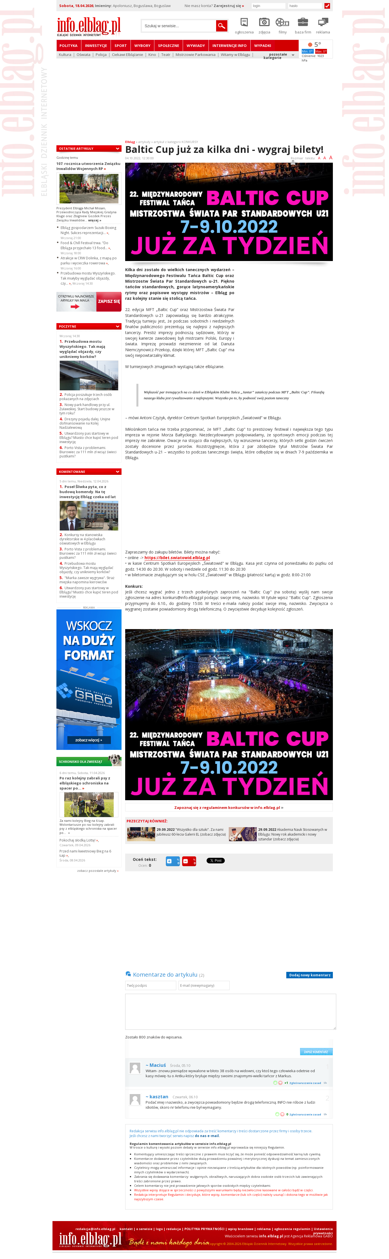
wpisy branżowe (240, 1229)
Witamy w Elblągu (235, 55)
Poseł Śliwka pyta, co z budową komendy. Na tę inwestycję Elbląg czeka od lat (88, 491)
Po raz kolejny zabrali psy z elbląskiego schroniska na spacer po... (85, 783)
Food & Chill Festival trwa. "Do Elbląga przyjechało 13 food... (85, 245)
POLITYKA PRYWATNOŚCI (204, 1229)
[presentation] (254, 1045)
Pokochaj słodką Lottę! (79, 840)
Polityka (68, 45)
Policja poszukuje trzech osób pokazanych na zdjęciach (86, 396)
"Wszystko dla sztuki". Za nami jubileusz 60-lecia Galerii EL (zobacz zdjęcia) (191, 832)
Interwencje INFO (229, 45)
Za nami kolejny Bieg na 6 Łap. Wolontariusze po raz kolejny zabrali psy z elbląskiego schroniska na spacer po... (88, 826)
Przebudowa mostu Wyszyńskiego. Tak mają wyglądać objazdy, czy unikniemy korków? (82, 349)
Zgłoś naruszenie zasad (305, 1083)
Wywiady (196, 45)
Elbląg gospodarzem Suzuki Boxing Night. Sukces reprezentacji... (88, 230)
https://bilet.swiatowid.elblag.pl (177, 557)
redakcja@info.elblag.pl (95, 1229)
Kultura (65, 55)
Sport (121, 45)
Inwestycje (96, 45)
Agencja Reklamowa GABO (311, 1236)
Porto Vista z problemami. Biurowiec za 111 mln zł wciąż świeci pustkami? (88, 452)
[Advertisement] (194, 95)
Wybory (142, 45)
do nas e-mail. (207, 1135)
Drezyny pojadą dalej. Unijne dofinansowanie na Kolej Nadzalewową (85, 423)
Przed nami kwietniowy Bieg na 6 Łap (85, 853)
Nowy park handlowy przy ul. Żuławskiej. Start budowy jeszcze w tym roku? (87, 409)
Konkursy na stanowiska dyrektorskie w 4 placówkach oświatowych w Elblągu (82, 539)
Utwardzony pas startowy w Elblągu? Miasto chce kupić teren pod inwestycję (89, 437)
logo (159, 1229)
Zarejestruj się (229, 5)
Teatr (165, 55)
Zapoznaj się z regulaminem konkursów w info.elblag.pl (228, 807)
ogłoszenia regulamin (292, 1229)
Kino (152, 55)
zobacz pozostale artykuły (96, 870)
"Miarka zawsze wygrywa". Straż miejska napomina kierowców (87, 579)
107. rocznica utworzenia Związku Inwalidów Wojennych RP (88, 166)
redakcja (173, 1229)
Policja (101, 55)
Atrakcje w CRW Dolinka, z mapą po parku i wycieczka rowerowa (89, 261)
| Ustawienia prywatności (322, 1231)
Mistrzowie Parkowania (196, 55)
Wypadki (262, 45)
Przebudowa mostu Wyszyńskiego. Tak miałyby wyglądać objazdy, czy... (88, 278)
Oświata (83, 55)
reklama (264, 1229)
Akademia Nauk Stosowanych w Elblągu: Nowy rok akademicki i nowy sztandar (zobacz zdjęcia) (292, 834)
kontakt (126, 1229)
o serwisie (144, 1229)
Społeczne (168, 45)
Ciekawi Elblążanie (127, 55)
